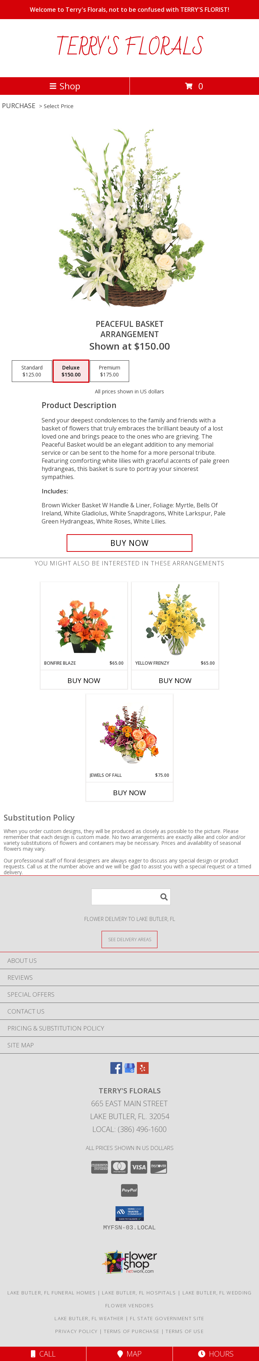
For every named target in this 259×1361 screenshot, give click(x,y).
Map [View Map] (129, 1354)
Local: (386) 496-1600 (129, 1129)
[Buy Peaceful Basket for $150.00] (129, 543)
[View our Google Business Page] (129, 1071)
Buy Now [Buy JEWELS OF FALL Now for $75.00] (129, 792)
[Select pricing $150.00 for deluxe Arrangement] (71, 371)
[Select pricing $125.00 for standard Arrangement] (32, 371)
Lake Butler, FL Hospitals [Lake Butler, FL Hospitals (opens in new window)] (139, 1292)
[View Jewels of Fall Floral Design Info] (129, 733)
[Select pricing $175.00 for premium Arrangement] (109, 371)
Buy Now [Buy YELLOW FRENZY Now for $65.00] (175, 680)
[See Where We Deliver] (129, 939)
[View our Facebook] (116, 1071)
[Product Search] (131, 897)
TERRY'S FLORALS (130, 48)
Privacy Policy (76, 1331)
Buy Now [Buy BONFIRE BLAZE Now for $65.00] (83, 680)
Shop (64, 86)
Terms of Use (185, 1331)
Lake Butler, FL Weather (89, 1318)
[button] (130, 1213)
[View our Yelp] (143, 1071)
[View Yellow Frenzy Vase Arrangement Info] (175, 621)
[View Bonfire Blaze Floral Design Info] (84, 621)
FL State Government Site (167, 1318)
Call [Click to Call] (43, 1354)
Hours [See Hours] (216, 1354)
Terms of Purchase (131, 1331)
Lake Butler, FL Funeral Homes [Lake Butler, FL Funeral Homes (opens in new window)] (51, 1292)
